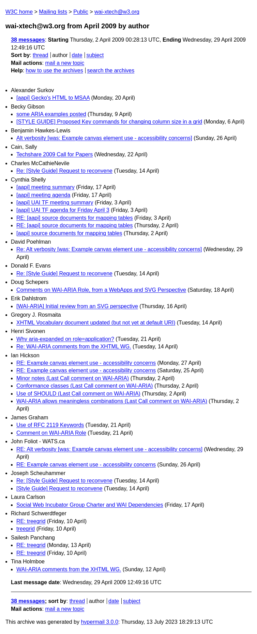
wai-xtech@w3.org (116, 12)
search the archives (111, 70)
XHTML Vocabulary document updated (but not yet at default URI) (95, 323)
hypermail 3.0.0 (99, 622)
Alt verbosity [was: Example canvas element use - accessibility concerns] (104, 138)
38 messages (28, 40)
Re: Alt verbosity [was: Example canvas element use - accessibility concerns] (109, 249)
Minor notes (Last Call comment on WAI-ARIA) (72, 378)
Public (80, 12)
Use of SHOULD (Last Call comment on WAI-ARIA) (78, 394)
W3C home (19, 12)
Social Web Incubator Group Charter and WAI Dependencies (89, 505)
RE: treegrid (30, 521)
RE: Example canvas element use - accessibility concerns (86, 363)
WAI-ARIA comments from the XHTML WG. (68, 569)
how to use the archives (54, 70)
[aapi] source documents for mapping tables (69, 233)
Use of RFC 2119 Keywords (50, 425)
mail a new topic (64, 63)
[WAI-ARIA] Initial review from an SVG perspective (77, 306)
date (77, 55)
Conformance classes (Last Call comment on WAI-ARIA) (84, 386)
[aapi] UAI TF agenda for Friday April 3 (62, 210)
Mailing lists (53, 12)
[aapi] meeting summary (45, 187)
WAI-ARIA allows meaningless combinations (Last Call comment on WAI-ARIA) (111, 401)
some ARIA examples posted (51, 114)
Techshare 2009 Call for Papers (54, 154)
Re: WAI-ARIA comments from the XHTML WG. (73, 346)
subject (95, 55)
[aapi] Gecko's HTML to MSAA (53, 98)
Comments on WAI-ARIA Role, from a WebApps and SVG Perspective (101, 290)
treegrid (25, 529)
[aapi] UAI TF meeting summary (54, 202)
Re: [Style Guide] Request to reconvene (64, 171)
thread (40, 55)
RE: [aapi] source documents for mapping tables (74, 218)
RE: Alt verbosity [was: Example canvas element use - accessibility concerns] (109, 449)
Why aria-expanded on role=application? (65, 339)
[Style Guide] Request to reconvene (59, 488)
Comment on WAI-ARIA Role (51, 433)
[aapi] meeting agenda (43, 195)
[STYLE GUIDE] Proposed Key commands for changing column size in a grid (109, 122)
